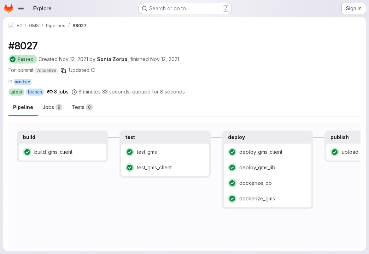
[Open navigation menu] (21, 8)
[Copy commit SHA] (63, 70)
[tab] (52, 107)
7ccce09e (46, 70)
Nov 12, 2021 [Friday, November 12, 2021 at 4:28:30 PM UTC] (164, 59)
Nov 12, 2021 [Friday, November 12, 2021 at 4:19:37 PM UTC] (73, 59)
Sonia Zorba (112, 59)
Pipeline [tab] (23, 107)
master (22, 82)
